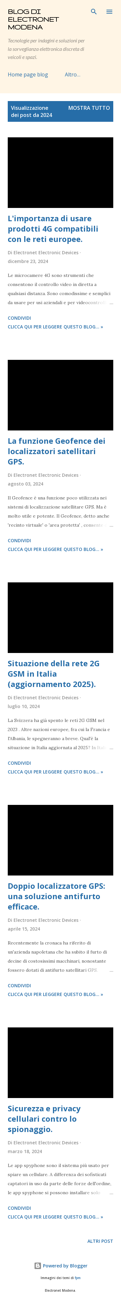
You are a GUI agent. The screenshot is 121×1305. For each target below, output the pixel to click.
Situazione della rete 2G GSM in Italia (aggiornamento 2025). (54, 673)
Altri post (100, 1241)
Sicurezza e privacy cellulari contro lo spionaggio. (44, 1118)
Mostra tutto (89, 107)
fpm (78, 1278)
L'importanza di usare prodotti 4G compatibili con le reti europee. (53, 228)
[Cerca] (94, 12)
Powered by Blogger (60, 1266)
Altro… (72, 74)
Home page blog (28, 74)
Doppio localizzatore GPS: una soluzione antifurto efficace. (56, 896)
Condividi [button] (19, 318)
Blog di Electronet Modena (33, 19)
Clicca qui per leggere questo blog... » (55, 327)
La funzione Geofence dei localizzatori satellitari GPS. (57, 451)
